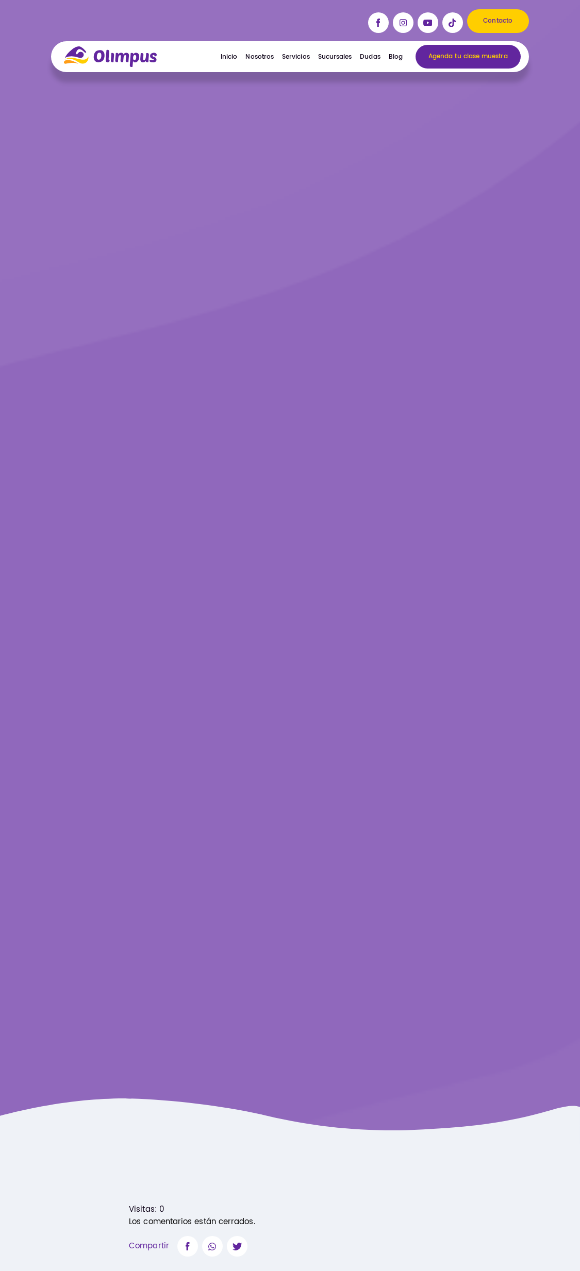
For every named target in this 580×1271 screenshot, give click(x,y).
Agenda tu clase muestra (468, 57)
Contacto (498, 21)
